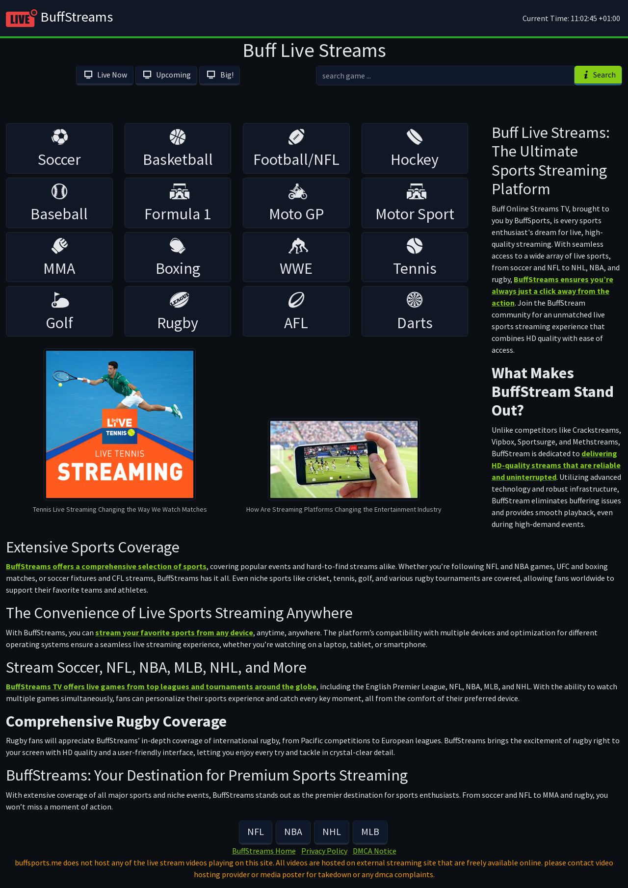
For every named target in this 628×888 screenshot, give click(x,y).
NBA (293, 831)
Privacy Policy (324, 851)
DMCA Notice (374, 851)
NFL (255, 831)
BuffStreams (59, 18)
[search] (445, 75)
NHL (331, 831)
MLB (370, 831)
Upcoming (166, 74)
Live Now (104, 74)
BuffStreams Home (264, 851)
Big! (219, 74)
